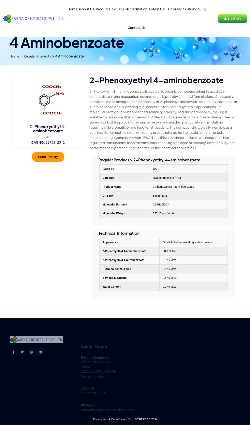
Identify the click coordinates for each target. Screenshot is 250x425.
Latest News (159, 9)
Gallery (118, 9)
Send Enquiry (48, 157)
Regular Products (37, 56)
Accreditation (136, 9)
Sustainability (194, 9)
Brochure (232, 18)
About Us (86, 9)
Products (103, 9)
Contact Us (137, 28)
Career (176, 9)
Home (72, 9)
